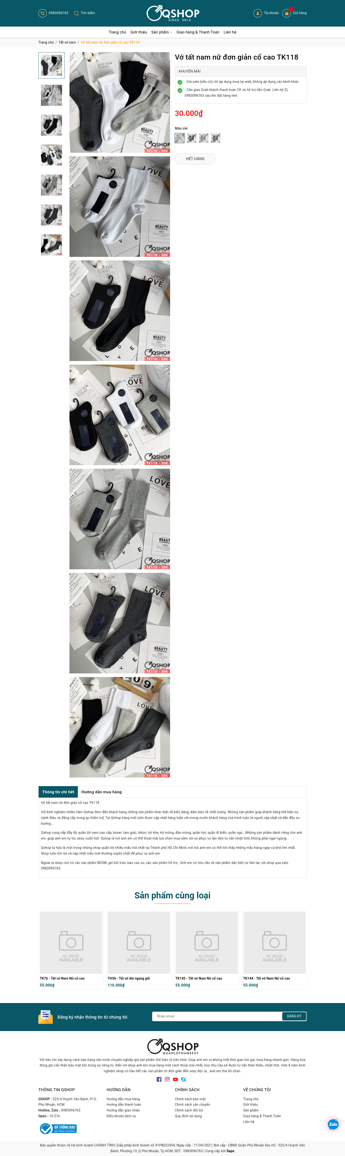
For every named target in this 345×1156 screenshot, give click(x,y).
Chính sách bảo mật (190, 1099)
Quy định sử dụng (188, 1116)
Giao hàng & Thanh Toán (262, 1116)
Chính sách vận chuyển (192, 1104)
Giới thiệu (250, 1104)
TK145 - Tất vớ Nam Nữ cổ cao (198, 978)
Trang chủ (251, 1099)
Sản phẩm (251, 1110)
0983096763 (53, 13)
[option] (71, 951)
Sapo (231, 1151)
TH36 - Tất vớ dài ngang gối (129, 978)
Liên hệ (248, 1122)
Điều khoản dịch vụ (121, 1116)
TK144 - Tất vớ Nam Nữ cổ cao (266, 978)
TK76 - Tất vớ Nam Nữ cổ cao (62, 978)
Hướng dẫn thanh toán (124, 1104)
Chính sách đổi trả (189, 1110)
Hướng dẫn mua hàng (101, 791)
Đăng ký (294, 1016)
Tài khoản (266, 13)
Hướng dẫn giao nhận (123, 1110)
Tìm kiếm (84, 13)
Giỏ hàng (294, 13)
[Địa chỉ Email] (229, 1016)
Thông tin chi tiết (58, 791)
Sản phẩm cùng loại (172, 896)
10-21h (54, 1116)
